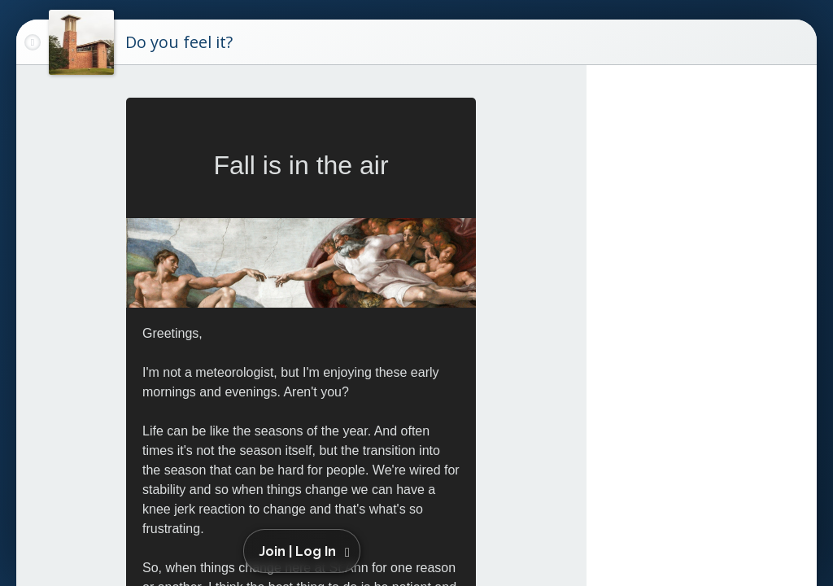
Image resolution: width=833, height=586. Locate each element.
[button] (304, 551)
